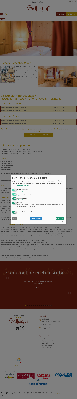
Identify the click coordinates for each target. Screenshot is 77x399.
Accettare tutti (60, 218)
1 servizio (20, 191)
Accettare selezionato (36, 218)
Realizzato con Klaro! (59, 221)
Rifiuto (14, 218)
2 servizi (20, 200)
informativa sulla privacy (22, 185)
